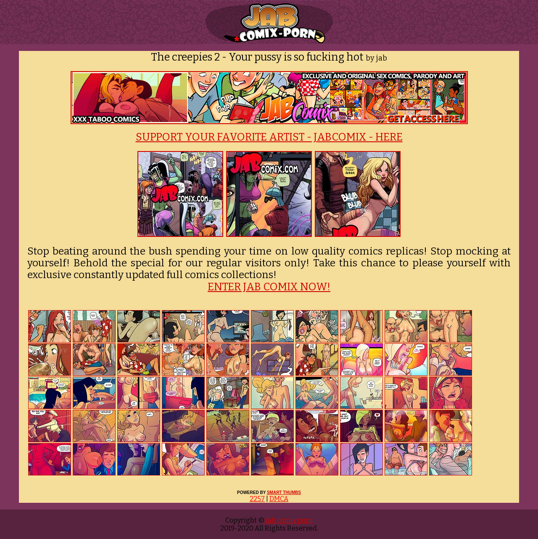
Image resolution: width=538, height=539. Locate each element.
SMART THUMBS (284, 492)
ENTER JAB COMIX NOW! (269, 287)
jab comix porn (288, 520)
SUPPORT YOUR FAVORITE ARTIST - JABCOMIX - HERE (269, 137)
